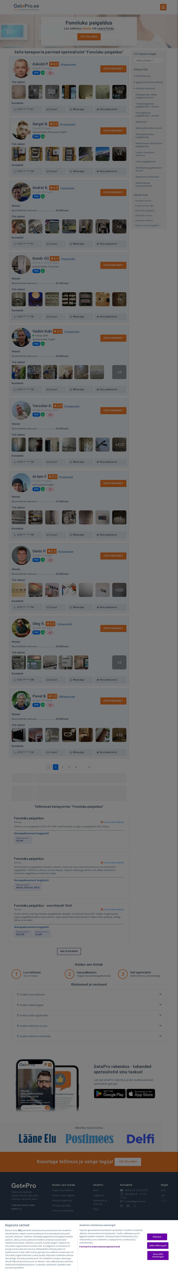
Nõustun (157, 1236)
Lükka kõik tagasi (158, 1245)
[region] (89, 1246)
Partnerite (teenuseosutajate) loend (99, 1246)
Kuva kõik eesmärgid (158, 1255)
